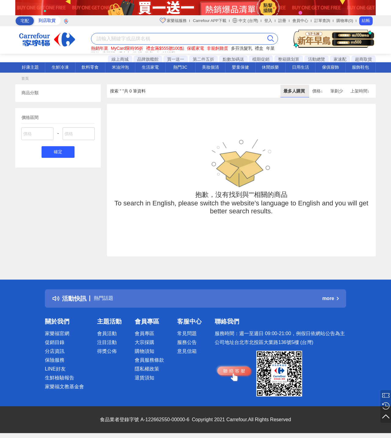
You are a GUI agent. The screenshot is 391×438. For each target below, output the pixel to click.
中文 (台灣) (245, 20)
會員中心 (300, 20)
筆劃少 (337, 91)
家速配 (340, 59)
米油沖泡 (120, 67)
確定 (58, 152)
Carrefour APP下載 (209, 20)
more (330, 298)
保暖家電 (195, 48)
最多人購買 (294, 91)
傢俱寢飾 (330, 67)
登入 (268, 20)
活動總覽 (316, 59)
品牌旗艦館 (148, 59)
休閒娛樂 (270, 67)
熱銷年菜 (99, 48)
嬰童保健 (240, 67)
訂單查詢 (322, 20)
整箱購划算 (288, 59)
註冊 (282, 20)
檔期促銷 (260, 59)
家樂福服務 (173, 20)
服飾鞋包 (360, 67)
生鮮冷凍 (60, 67)
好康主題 (30, 67)
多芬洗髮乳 (241, 48)
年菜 (270, 48)
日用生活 (300, 67)
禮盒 (259, 48)
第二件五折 (203, 59)
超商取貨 (363, 59)
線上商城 (120, 59)
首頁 (25, 78)
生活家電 (150, 67)
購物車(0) (344, 20)
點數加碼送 (233, 59)
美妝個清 (210, 67)
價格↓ (318, 91)
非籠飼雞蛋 (217, 48)
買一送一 (175, 59)
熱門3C (180, 67)
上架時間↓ (360, 91)
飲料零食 (90, 67)
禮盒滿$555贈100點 (165, 48)
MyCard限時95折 (127, 48)
